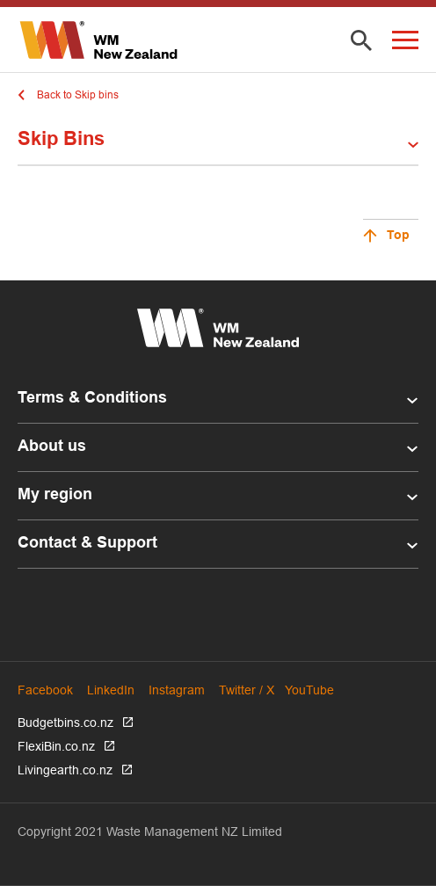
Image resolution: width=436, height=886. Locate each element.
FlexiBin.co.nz (56, 746)
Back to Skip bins (78, 94)
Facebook (45, 690)
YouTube (309, 690)
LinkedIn (110, 690)
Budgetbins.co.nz (65, 722)
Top (398, 236)
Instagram (177, 690)
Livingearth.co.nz (65, 770)
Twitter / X (246, 690)
